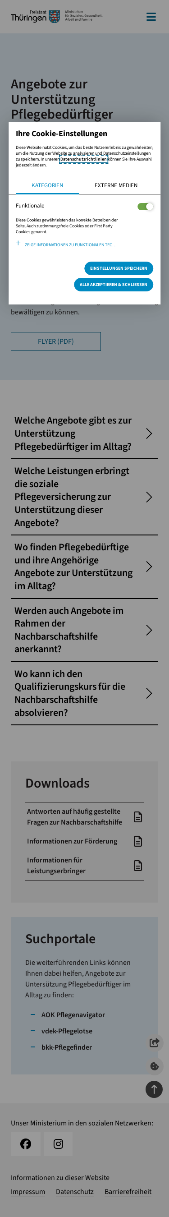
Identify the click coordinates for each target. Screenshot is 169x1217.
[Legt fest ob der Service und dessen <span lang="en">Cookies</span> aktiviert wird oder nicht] (145, 206)
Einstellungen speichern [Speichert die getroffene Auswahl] (118, 268)
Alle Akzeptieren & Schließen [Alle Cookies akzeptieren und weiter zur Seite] (113, 284)
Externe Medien (116, 185)
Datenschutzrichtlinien (83, 159)
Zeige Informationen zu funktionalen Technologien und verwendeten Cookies (89, 245)
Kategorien (47, 185)
